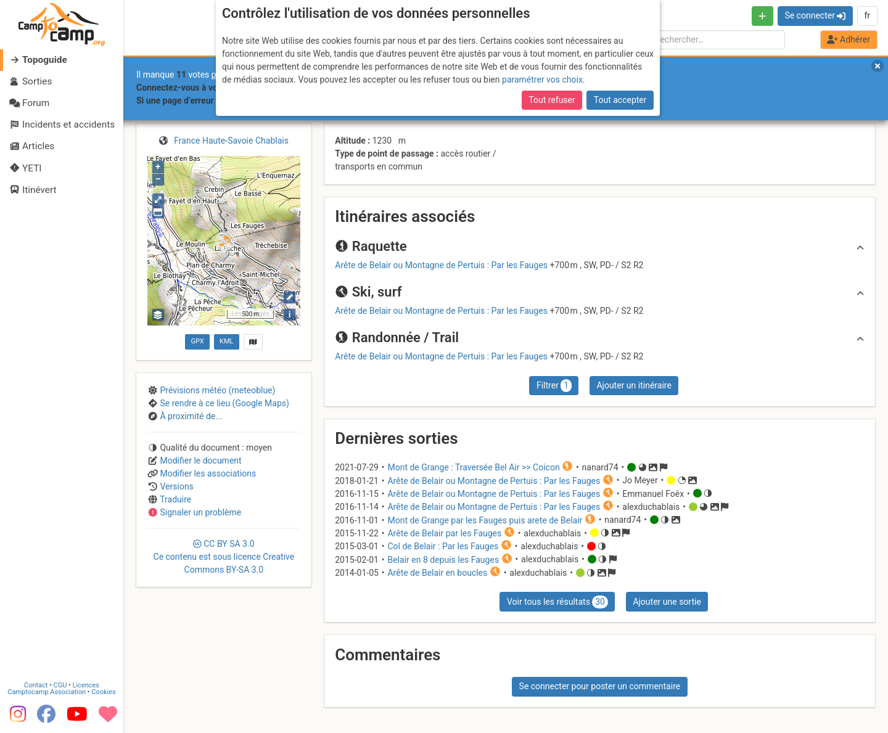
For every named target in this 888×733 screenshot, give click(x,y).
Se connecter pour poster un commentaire (600, 686)
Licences (86, 685)
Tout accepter (620, 100)
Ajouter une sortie (667, 602)
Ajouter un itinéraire (633, 385)
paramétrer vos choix (542, 79)
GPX (197, 341)
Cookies (103, 691)
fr (867, 15)
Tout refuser (551, 100)
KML (226, 341)
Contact (35, 685)
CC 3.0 (224, 557)
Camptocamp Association (46, 691)
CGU (60, 685)
